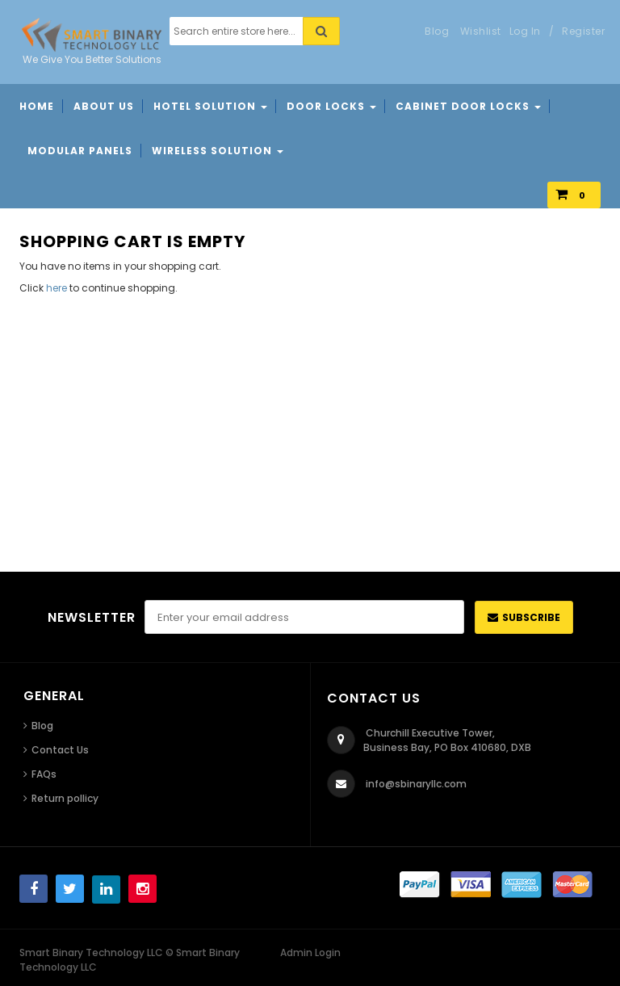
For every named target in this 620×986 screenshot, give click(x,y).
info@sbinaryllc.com (416, 784)
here (56, 288)
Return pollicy (64, 798)
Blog (42, 725)
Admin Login (310, 952)
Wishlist (480, 31)
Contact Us (60, 750)
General (54, 695)
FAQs (44, 774)
